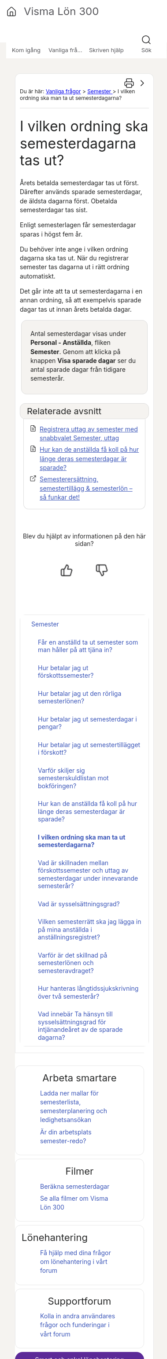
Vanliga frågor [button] (67, 49)
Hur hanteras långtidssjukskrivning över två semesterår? (88, 992)
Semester (99, 91)
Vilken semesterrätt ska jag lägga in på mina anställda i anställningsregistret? (89, 929)
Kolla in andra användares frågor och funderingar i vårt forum (77, 1325)
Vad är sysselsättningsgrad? (79, 904)
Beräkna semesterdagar (74, 1186)
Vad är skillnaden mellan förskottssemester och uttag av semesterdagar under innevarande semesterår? (88, 874)
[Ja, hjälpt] (66, 570)
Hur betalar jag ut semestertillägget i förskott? (89, 748)
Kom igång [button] (26, 49)
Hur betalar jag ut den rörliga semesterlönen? (79, 697)
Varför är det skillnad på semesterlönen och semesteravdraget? (72, 962)
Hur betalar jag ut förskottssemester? (65, 672)
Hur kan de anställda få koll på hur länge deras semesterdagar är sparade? (89, 458)
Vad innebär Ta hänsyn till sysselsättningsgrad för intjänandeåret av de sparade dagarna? (80, 1025)
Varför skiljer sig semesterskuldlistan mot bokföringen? (73, 778)
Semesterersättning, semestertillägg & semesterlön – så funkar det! (86, 488)
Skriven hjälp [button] (106, 49)
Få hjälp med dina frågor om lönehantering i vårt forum (75, 1262)
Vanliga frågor (63, 91)
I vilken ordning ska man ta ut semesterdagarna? (81, 841)
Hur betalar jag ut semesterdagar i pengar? (87, 723)
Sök (146, 49)
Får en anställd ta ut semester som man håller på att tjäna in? (88, 646)
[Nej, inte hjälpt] (102, 570)
